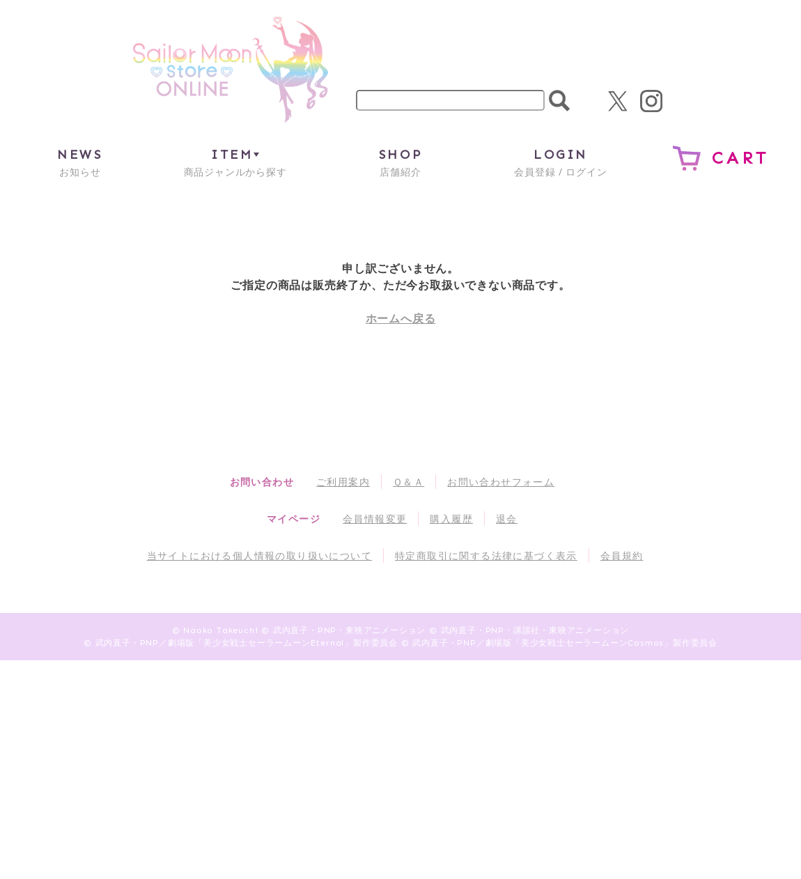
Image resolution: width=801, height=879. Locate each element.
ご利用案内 (343, 481)
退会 (507, 518)
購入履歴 (451, 518)
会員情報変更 (375, 518)
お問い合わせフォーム (500, 481)
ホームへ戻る (401, 318)
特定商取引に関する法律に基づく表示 (486, 555)
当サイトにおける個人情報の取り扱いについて (259, 555)
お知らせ (79, 162)
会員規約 (622, 555)
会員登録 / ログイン (560, 162)
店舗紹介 (400, 162)
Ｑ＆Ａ (408, 481)
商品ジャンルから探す (235, 162)
